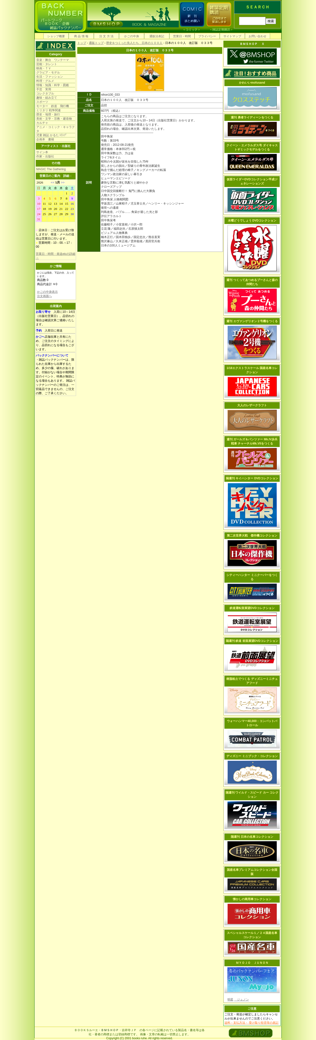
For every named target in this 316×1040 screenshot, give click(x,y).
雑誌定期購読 (221, 29)
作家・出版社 (45, 156)
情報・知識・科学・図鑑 (52, 85)
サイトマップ (232, 36)
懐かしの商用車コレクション (252, 899)
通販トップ (96, 43)
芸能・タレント (46, 64)
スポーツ (42, 102)
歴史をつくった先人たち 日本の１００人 (134, 43)
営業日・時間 (182, 36)
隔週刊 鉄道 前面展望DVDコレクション (252, 641)
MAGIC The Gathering (51, 169)
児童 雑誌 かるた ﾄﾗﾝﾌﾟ (51, 135)
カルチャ (42, 123)
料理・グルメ (45, 81)
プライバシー (207, 36)
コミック (192, 29)
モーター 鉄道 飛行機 (52, 106)
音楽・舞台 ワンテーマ (52, 60)
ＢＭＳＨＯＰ (110, 1030)
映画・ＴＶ (43, 68)
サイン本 (42, 152)
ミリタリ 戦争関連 (48, 110)
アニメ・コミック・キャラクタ (55, 129)
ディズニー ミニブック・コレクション (251, 756)
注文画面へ (44, 296)
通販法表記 (156, 36)
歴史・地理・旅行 (48, 114)
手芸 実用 (43, 89)
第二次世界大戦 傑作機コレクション (252, 535)
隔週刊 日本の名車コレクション (252, 836)
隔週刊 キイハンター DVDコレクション (252, 478)
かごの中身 (131, 36)
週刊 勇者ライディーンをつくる (252, 117)
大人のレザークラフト (252, 405)
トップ (81, 43)
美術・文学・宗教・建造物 (54, 118)
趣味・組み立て (46, 97)
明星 (230, 999)
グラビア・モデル (48, 72)
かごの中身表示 (47, 292)
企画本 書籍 (45, 139)
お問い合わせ (257, 36)
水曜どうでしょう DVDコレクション (252, 220)
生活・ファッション (49, 76)
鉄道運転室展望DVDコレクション (252, 608)
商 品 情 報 (81, 36)
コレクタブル (45, 93)
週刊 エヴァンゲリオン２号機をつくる (251, 321)
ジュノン (241, 999)
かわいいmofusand (252, 82)
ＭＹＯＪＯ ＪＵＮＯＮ (252, 963)
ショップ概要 (56, 36)
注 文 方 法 (106, 36)
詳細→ (67, 176)
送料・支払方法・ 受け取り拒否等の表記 (251, 1022)
